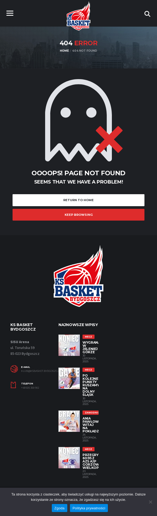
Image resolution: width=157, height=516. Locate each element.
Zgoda (59, 508)
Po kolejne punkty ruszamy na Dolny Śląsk (91, 385)
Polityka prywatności (89, 508)
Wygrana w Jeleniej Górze (91, 347)
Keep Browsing (79, 215)
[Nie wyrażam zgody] (150, 502)
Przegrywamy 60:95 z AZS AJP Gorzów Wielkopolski (96, 461)
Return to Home (78, 200)
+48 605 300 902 (30, 388)
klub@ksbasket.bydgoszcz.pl (35, 371)
